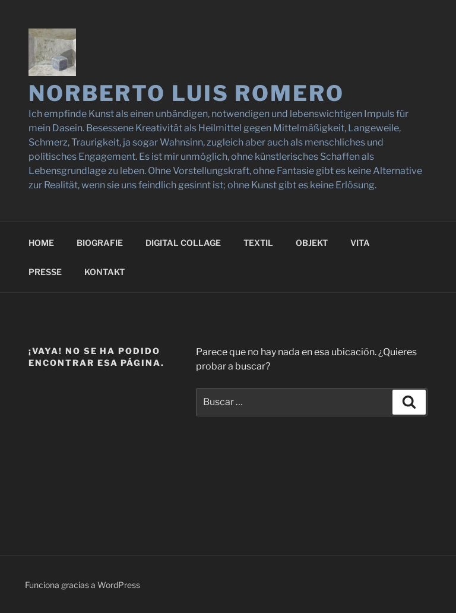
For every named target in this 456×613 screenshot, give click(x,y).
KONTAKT (104, 272)
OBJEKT (312, 243)
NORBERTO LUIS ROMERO (186, 93)
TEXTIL (258, 243)
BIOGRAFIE (100, 243)
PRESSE (45, 272)
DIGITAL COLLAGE (183, 243)
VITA (360, 243)
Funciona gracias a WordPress (82, 585)
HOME (41, 243)
